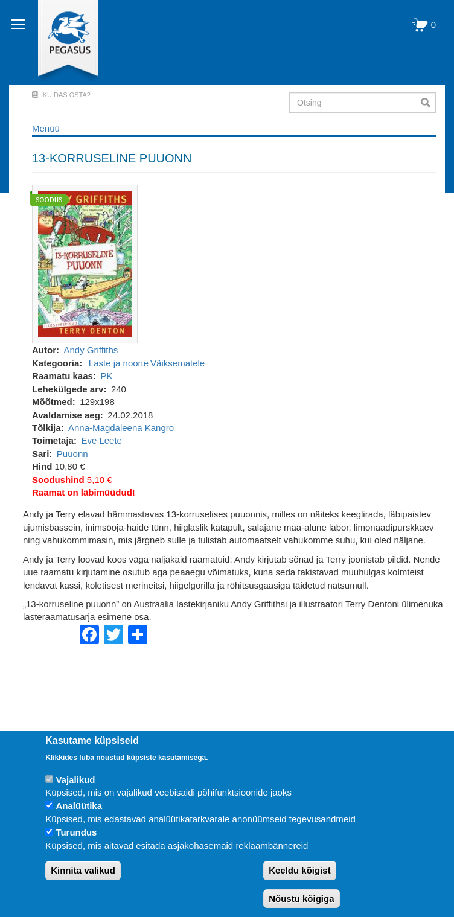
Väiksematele (177, 363)
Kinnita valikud (83, 870)
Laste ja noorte (119, 363)
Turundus (76, 832)
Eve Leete (101, 440)
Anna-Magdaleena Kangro (121, 428)
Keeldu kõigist (300, 870)
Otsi (428, 103)
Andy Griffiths (91, 350)
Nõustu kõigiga (301, 898)
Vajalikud (75, 780)
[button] (85, 263)
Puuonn (72, 454)
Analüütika (79, 805)
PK (106, 376)
